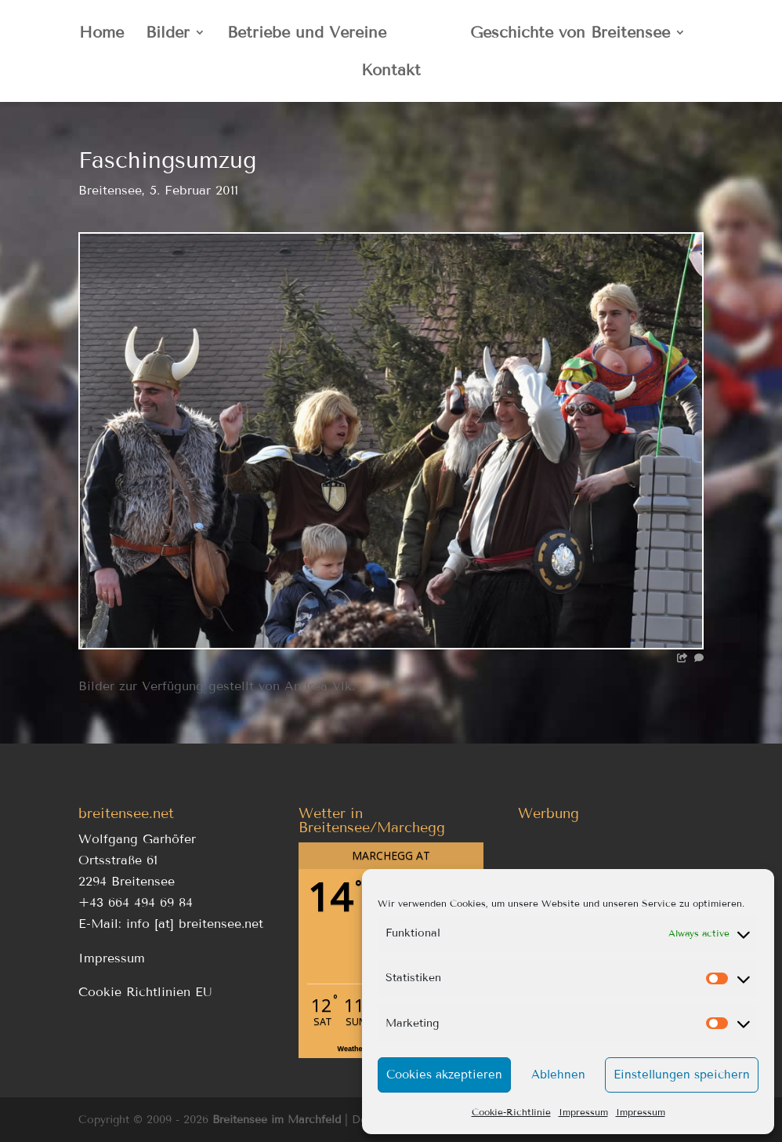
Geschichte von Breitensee (570, 34)
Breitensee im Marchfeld (276, 1119)
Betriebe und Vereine (306, 34)
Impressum (583, 1112)
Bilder (168, 34)
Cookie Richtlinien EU (145, 991)
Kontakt (391, 71)
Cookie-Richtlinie (511, 1112)
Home (101, 34)
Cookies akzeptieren (444, 1074)
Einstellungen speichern (682, 1074)
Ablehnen (558, 1074)
